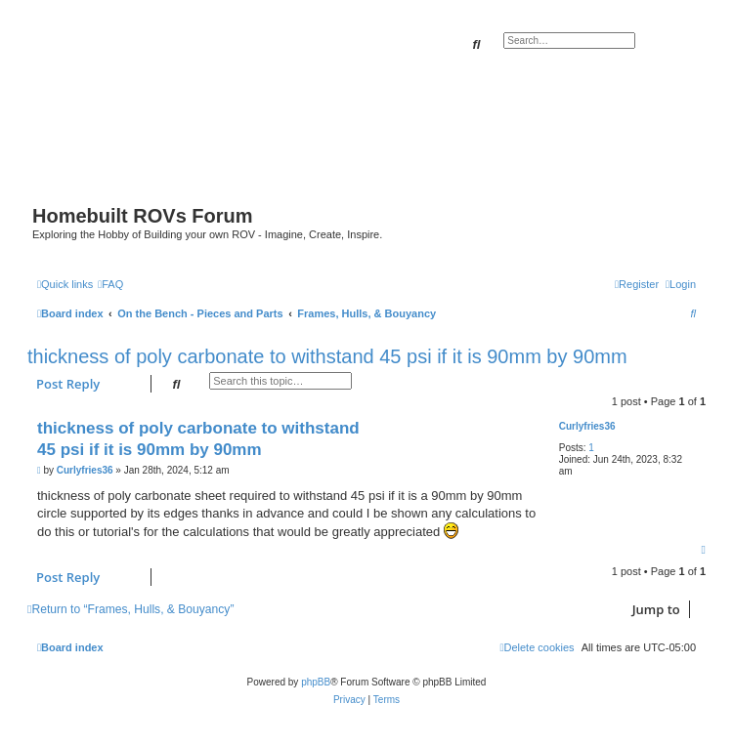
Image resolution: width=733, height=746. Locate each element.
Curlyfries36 (587, 426)
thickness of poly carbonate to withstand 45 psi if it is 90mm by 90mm (327, 356)
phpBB (315, 682)
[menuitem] (110, 284)
